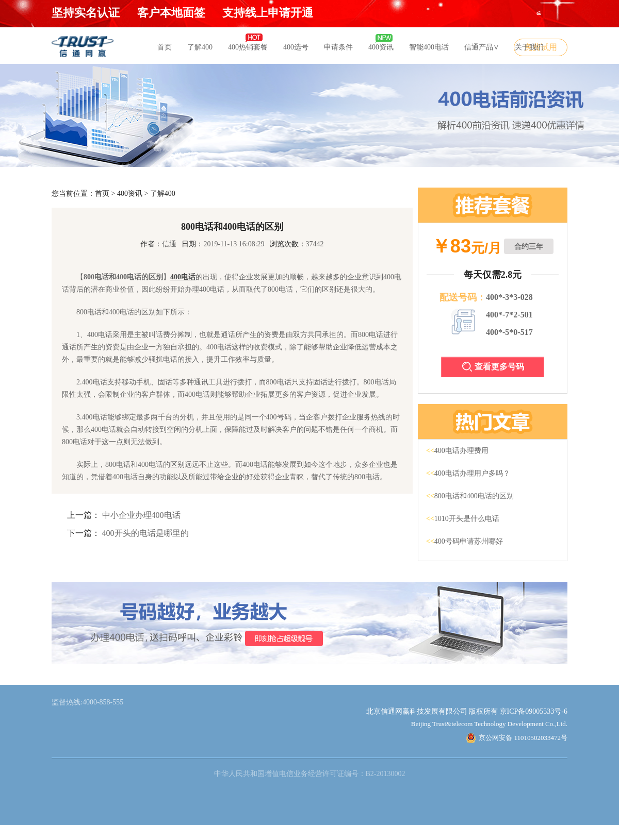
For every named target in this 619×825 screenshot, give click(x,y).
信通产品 (481, 47)
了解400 (200, 47)
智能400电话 (429, 47)
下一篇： (83, 533)
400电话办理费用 (457, 450)
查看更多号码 (493, 367)
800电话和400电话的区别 (470, 496)
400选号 (295, 47)
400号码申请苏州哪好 (464, 541)
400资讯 (381, 47)
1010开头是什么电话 (462, 519)
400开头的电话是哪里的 (145, 533)
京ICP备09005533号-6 (533, 711)
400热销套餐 (248, 47)
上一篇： (83, 515)
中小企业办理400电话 (141, 515)
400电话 (183, 277)
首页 (164, 47)
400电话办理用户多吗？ (468, 473)
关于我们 (529, 47)
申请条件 (338, 47)
